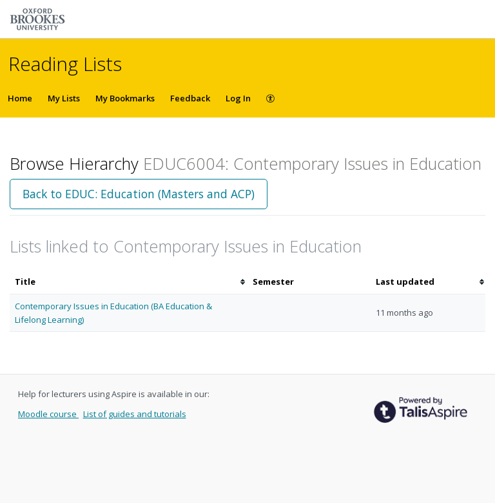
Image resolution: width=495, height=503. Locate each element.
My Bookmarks (125, 98)
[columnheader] (129, 282)
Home (20, 98)
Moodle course (48, 414)
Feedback (190, 98)
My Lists (64, 98)
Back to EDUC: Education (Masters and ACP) (139, 193)
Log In (238, 98)
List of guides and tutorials (134, 414)
